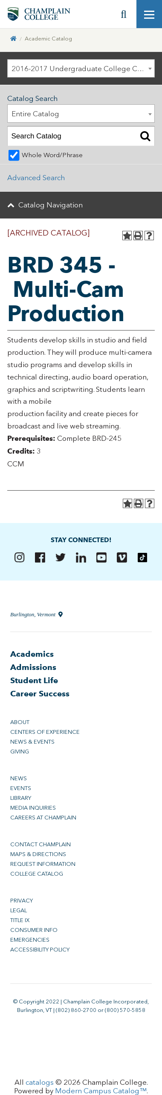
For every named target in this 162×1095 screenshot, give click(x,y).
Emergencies (29, 940)
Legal (18, 910)
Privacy (21, 900)
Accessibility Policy (39, 949)
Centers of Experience (45, 732)
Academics (32, 654)
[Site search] (123, 14)
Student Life (34, 680)
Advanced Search (36, 177)
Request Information (42, 864)
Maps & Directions (38, 854)
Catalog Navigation (50, 205)
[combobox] (81, 68)
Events (20, 788)
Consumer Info (34, 930)
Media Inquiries (33, 808)
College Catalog (36, 874)
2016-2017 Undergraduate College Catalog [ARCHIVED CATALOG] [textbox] (83, 68)
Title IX (19, 920)
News (18, 778)
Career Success (39, 693)
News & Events (32, 742)
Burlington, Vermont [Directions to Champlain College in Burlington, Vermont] (36, 614)
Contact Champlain (40, 844)
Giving (19, 751)
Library (20, 798)
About (19, 722)
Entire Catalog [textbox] (35, 113)
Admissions (33, 667)
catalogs (40, 1082)
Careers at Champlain (43, 817)
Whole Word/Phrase (52, 155)
